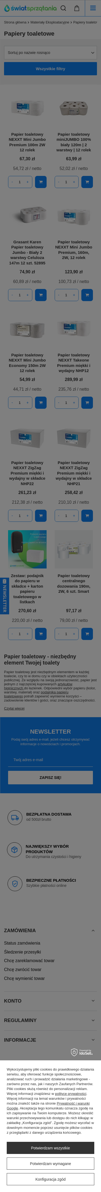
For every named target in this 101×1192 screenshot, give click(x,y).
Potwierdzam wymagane (50, 1164)
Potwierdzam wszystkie (50, 1148)
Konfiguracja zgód (50, 1179)
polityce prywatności (70, 1094)
